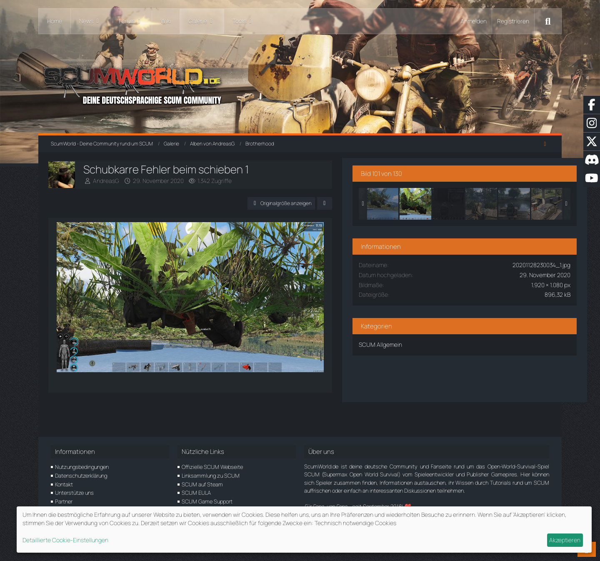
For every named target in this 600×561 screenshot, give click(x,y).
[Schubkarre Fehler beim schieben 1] (479, 199)
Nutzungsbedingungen (82, 467)
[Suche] (548, 21)
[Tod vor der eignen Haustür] (512, 199)
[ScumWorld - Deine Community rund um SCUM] (300, 83)
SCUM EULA (196, 493)
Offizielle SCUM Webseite (212, 467)
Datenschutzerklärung (81, 475)
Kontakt (64, 484)
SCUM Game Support (207, 501)
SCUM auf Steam (202, 484)
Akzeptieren (564, 540)
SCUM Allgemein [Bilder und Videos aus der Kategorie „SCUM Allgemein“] (443, 339)
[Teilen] (383, 203)
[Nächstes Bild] (368, 314)
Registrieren (513, 21)
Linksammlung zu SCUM (211, 475)
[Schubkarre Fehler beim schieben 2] (446, 199)
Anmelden (473, 21)
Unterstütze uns (74, 493)
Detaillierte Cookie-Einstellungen (65, 540)
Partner (63, 501)
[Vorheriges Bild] (72, 314)
